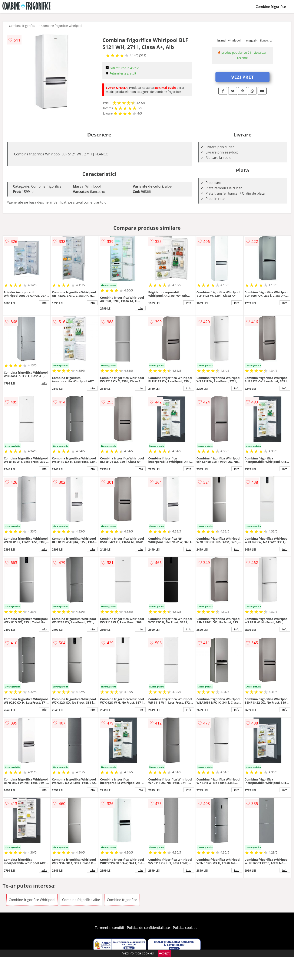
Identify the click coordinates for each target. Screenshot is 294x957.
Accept (164, 953)
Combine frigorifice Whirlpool (61, 26)
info (44, 303)
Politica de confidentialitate (148, 927)
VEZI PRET (242, 77)
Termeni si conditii (109, 927)
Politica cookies (185, 927)
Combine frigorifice (271, 6)
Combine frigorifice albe (81, 899)
